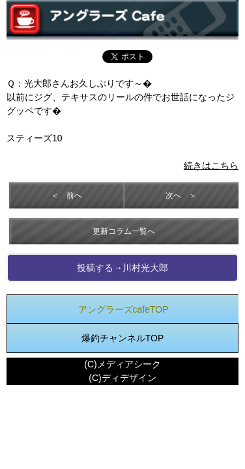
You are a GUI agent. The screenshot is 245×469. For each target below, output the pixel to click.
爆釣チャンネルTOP (122, 338)
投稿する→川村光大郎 (122, 268)
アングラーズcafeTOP (123, 309)
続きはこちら (211, 165)
